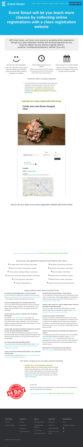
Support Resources (53, 428)
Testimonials (23, 428)
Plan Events (23, 425)
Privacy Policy (37, 430)
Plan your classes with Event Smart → (62, 393)
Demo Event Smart (25, 431)
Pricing (21, 422)
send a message (49, 349)
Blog (64, 422)
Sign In (67, 3)
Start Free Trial (75, 3)
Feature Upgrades (10, 425)
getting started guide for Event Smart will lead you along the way (23, 297)
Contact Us (51, 425)
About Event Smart (39, 422)
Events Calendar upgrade (18, 317)
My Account (52, 422)
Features (7, 422)
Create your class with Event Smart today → (54, 253)
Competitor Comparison (69, 425)
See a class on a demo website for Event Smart (25, 253)
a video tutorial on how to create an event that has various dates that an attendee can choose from (22, 346)
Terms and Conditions (39, 433)
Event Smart (13, 3)
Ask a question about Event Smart (39, 393)
